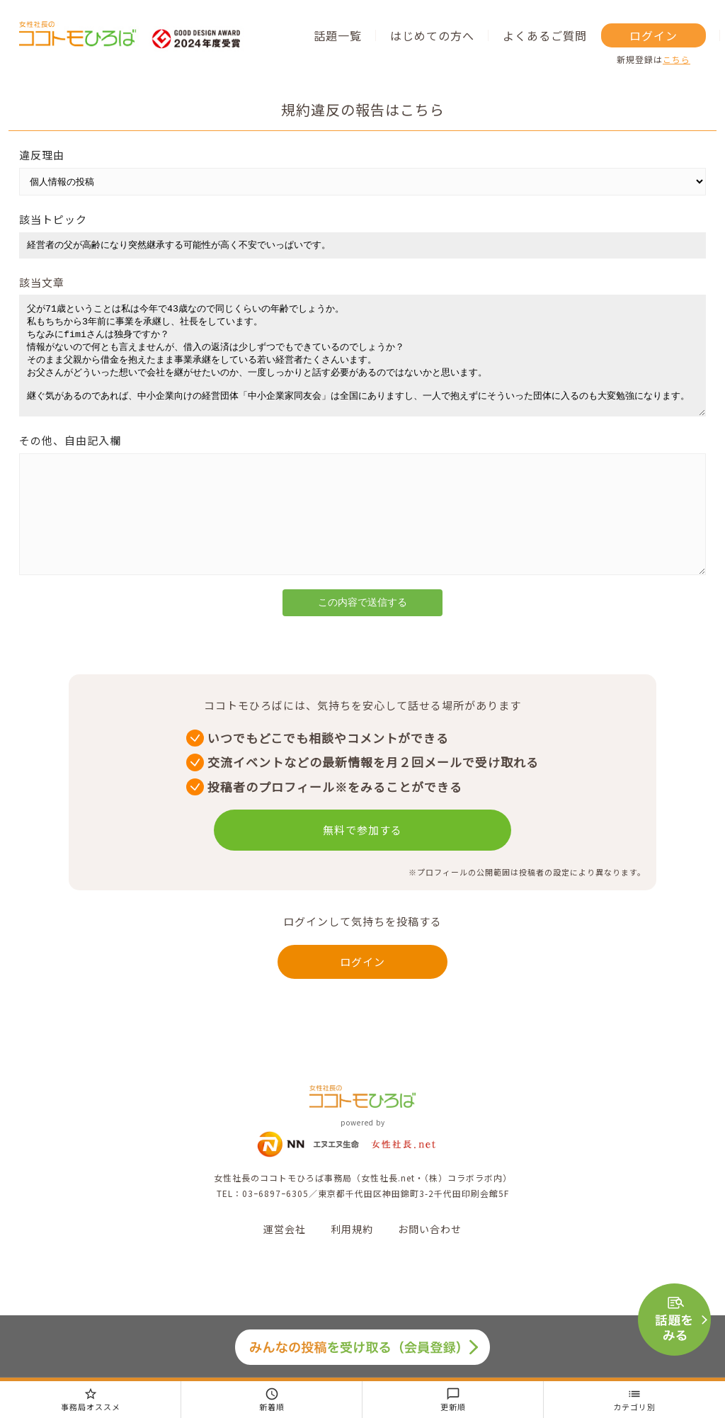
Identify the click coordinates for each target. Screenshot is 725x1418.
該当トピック (53, 219)
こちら (676, 59)
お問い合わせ (430, 1271)
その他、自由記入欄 (70, 461)
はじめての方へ (432, 35)
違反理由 (41, 154)
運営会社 (284, 1271)
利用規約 (352, 1271)
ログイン (653, 35)
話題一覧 (338, 35)
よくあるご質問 (545, 35)
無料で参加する (362, 872)
